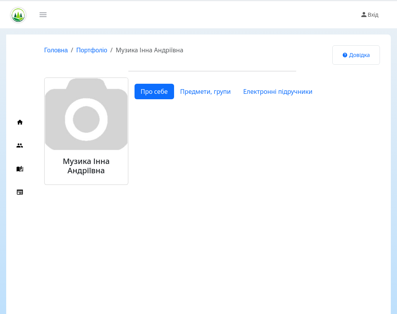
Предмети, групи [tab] (205, 91)
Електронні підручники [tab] (277, 91)
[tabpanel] (254, 105)
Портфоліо (91, 50)
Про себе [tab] (154, 91)
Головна (56, 50)
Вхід (369, 15)
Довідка (356, 55)
